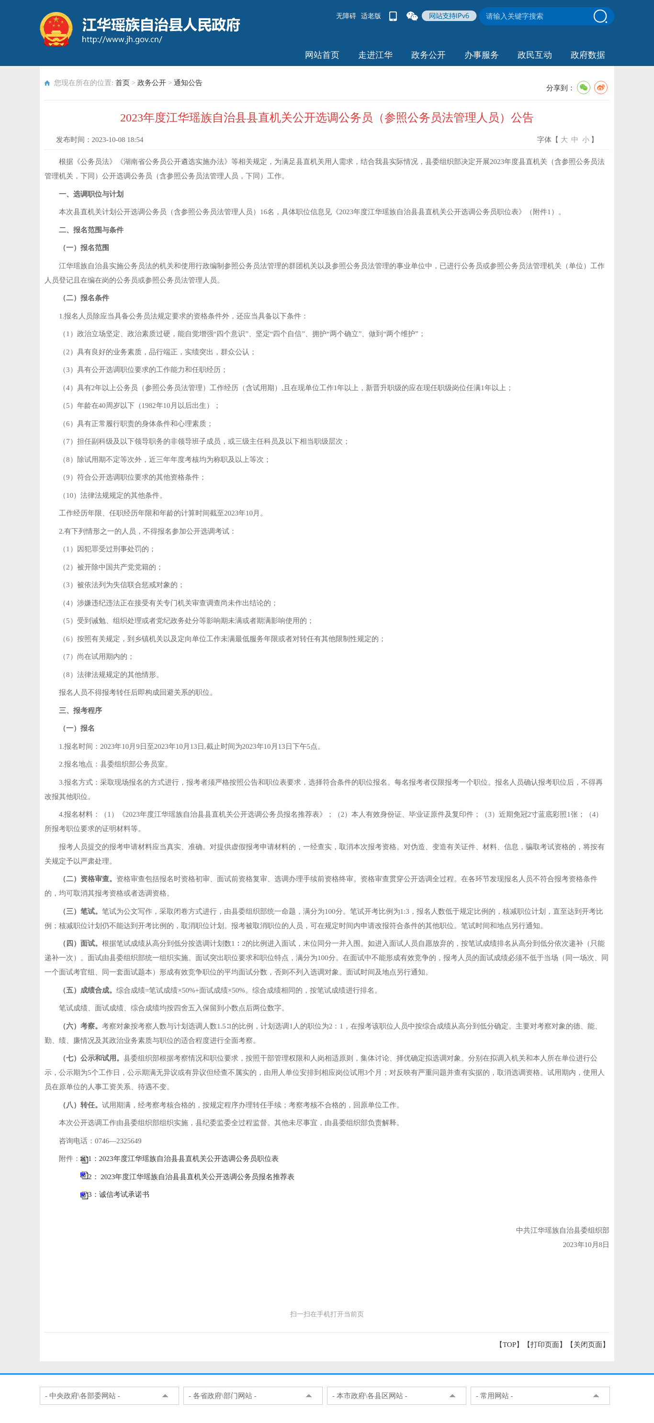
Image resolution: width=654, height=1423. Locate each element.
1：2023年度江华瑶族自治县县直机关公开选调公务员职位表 (183, 1158)
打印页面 (544, 1344)
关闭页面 (588, 1344)
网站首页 (322, 55)
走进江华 (375, 55)
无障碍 (346, 16)
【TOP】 (509, 1344)
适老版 (371, 16)
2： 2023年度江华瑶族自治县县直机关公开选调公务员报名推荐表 (191, 1177)
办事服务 (481, 55)
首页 (122, 83)
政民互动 (535, 55)
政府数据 (588, 55)
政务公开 (428, 55)
